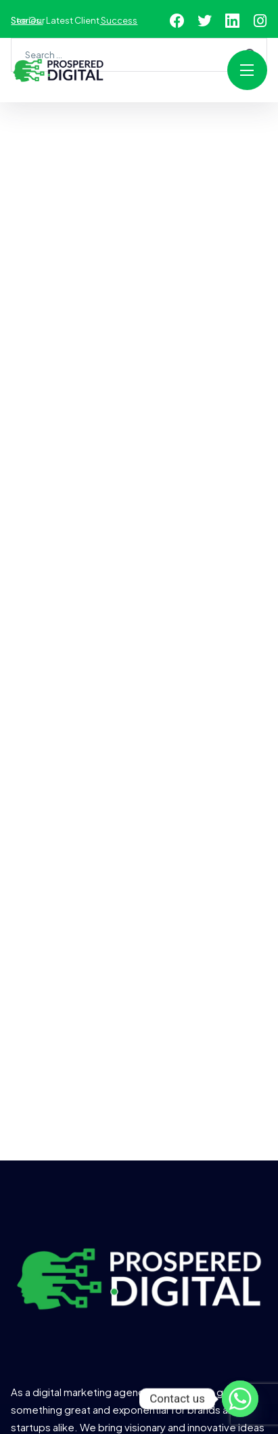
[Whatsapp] (240, 1399)
